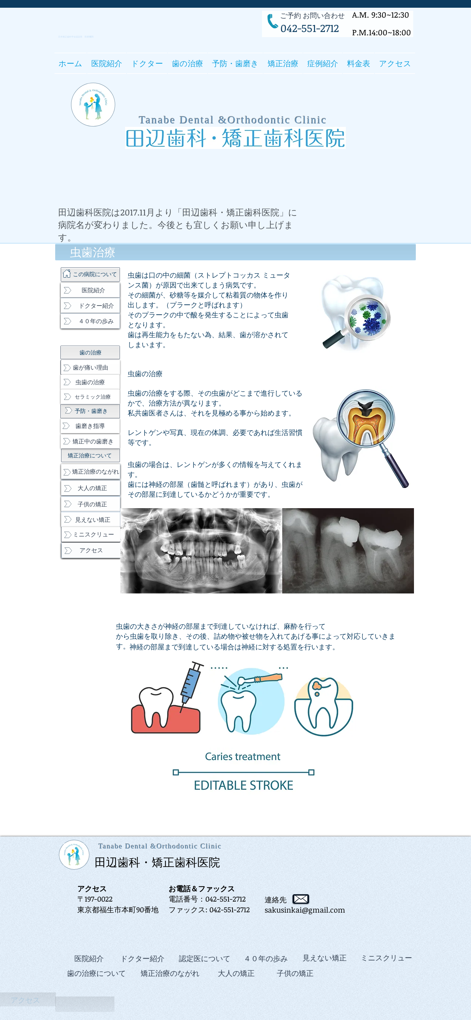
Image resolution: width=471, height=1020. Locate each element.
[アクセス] (91, 550)
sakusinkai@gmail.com (305, 910)
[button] (147, 63)
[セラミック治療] (90, 396)
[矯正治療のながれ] (90, 471)
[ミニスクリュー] (90, 534)
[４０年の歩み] (90, 321)
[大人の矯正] (90, 488)
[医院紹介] (90, 290)
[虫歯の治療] (90, 382)
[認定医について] (204, 958)
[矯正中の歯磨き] (90, 441)
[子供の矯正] (90, 504)
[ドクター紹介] (90, 305)
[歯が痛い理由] (90, 367)
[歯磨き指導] (90, 425)
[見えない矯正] (90, 519)
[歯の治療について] (96, 973)
